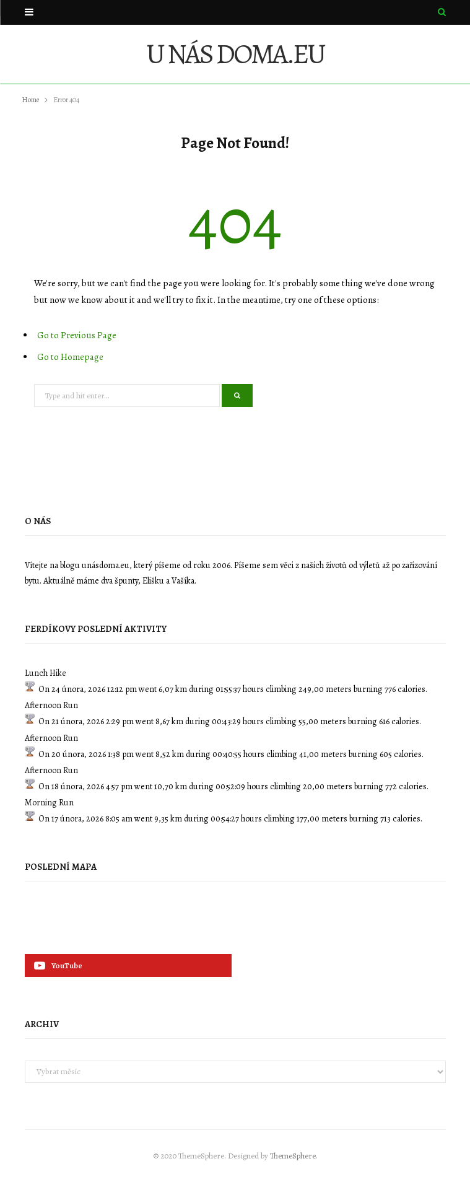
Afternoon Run (51, 705)
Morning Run (49, 802)
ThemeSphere (293, 1155)
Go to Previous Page (76, 335)
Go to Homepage (70, 357)
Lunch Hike (45, 673)
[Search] (442, 12)
